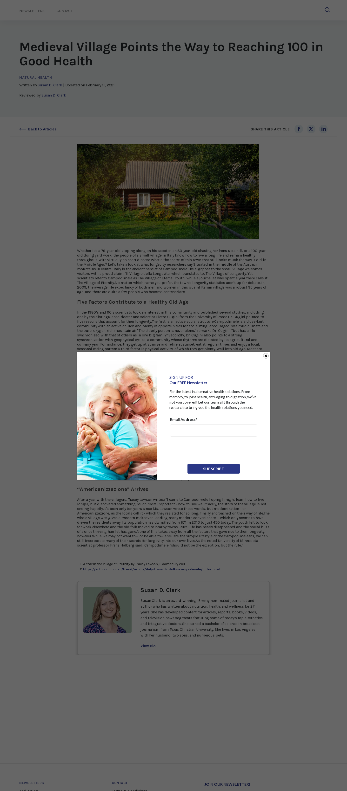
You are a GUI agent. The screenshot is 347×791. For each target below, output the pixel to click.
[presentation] (206, 449)
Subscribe (213, 469)
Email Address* (183, 419)
